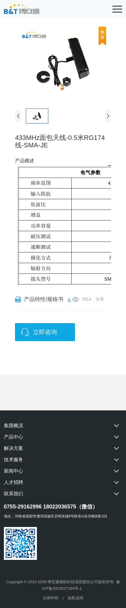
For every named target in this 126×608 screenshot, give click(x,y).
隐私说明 (75, 598)
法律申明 (50, 598)
